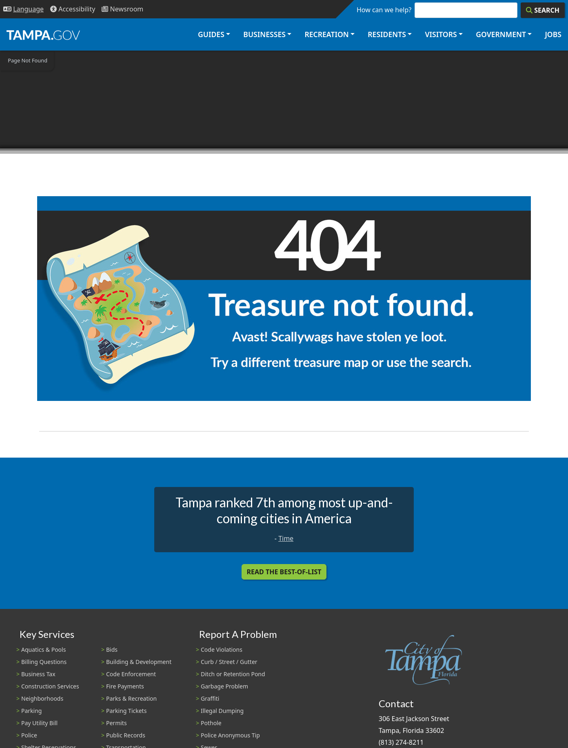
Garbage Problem (224, 686)
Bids (112, 649)
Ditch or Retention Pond (233, 674)
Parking (31, 711)
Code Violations (221, 649)
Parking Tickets (126, 711)
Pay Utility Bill (39, 723)
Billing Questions (44, 662)
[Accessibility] (72, 9)
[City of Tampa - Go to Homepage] (43, 34)
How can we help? (384, 9)
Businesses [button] (264, 34)
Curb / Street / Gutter (229, 662)
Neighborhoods (42, 698)
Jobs (553, 34)
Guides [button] (211, 34)
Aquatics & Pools (43, 649)
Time (285, 538)
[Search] (543, 10)
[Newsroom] (122, 9)
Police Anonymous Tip (230, 735)
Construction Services (50, 686)
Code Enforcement (131, 674)
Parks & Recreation (131, 698)
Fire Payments (125, 686)
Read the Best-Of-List (284, 571)
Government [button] (501, 34)
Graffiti (210, 698)
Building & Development (138, 662)
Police (29, 735)
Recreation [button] (326, 34)
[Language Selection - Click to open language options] (23, 9)
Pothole (211, 723)
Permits (116, 723)
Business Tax (38, 674)
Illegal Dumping (222, 711)
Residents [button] (387, 34)
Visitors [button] (441, 34)
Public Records (125, 735)
